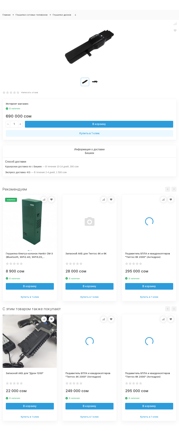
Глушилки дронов (62, 15)
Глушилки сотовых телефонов (32, 15)
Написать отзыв (29, 92)
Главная (6, 15)
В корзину (99, 124)
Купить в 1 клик (89, 133)
